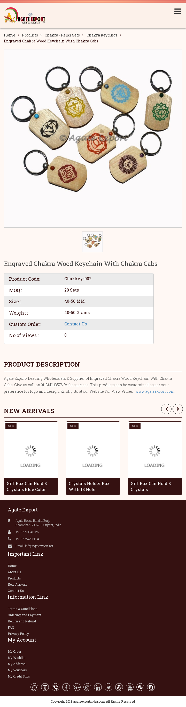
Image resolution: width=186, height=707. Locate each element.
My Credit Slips (19, 676)
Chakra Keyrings (102, 35)
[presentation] (166, 409)
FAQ (11, 627)
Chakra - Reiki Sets (62, 35)
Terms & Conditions (22, 609)
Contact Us (75, 323)
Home (9, 35)
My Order (14, 651)
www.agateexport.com (154, 391)
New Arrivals (17, 584)
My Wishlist (17, 658)
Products (30, 35)
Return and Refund (22, 621)
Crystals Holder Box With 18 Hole (89, 486)
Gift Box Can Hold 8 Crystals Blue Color (27, 486)
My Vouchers (17, 670)
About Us (14, 572)
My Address (17, 664)
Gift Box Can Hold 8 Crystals (151, 486)
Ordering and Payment (24, 615)
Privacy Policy (18, 633)
